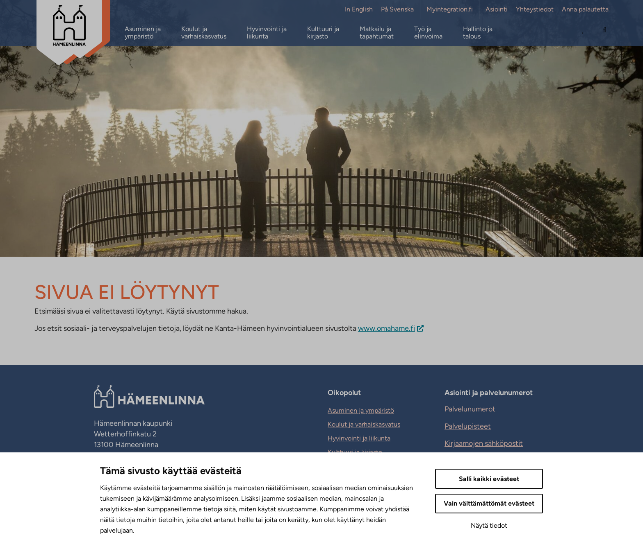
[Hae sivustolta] (605, 32)
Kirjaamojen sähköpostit (484, 443)
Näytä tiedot (489, 525)
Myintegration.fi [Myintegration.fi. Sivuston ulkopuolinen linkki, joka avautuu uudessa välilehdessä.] (449, 9)
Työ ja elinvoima (428, 32)
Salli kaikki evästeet (489, 479)
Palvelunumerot (470, 408)
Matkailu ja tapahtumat (377, 32)
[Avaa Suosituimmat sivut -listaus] (583, 32)
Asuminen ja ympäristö (143, 32)
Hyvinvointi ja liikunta (267, 32)
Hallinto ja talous (478, 32)
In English (359, 9)
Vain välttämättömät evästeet (489, 503)
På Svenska (397, 9)
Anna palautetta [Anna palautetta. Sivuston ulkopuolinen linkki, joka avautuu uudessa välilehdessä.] (585, 9)
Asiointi (497, 9)
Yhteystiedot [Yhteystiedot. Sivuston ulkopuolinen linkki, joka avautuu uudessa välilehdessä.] (535, 9)
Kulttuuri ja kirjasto (323, 32)
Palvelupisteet (468, 426)
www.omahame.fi (386, 328)
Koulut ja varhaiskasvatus (203, 32)
